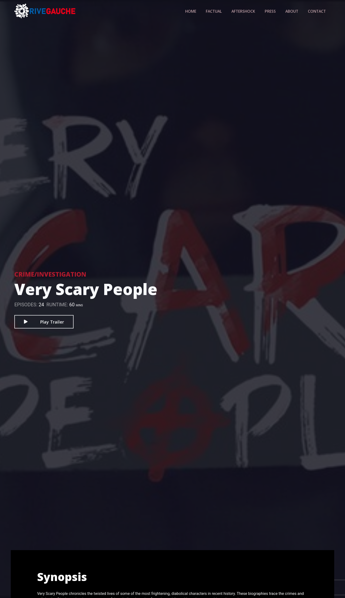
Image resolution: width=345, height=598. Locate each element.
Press (273, 11)
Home (199, 11)
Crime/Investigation (50, 274)
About (294, 11)
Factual (220, 11)
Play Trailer (44, 322)
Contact (317, 11)
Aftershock (248, 11)
